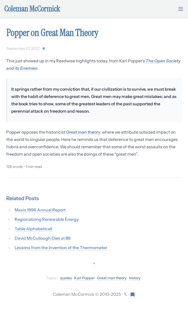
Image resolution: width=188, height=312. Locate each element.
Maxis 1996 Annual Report (40, 209)
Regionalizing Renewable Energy (47, 219)
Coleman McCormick (32, 9)
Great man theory (83, 132)
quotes (66, 278)
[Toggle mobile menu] (181, 9)
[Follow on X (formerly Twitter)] (126, 294)
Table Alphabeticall (33, 228)
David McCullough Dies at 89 (43, 238)
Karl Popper (84, 278)
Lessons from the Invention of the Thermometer (61, 247)
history (134, 278)
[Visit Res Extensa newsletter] (132, 294)
